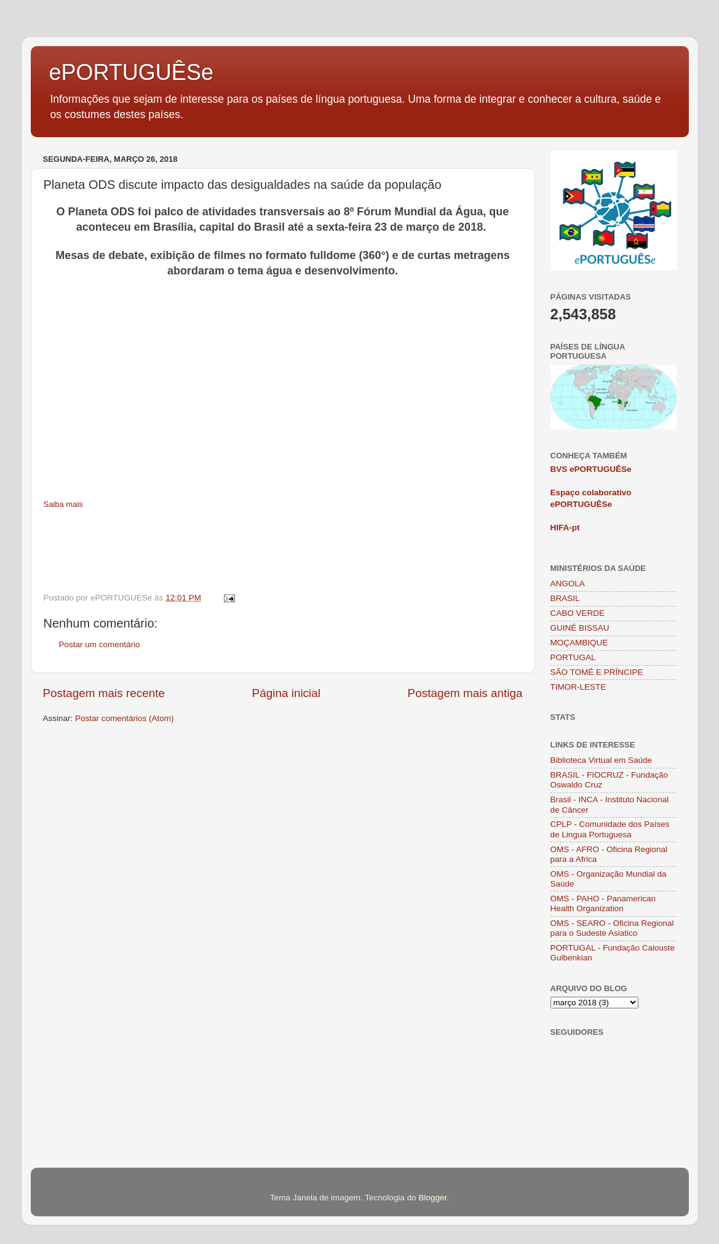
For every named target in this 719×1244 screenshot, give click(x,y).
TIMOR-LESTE (578, 687)
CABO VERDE (577, 613)
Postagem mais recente (104, 693)
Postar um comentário (99, 644)
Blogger (432, 1197)
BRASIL (565, 598)
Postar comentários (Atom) (124, 718)
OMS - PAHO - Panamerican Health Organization (603, 903)
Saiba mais (63, 504)
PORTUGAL (573, 657)
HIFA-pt (565, 527)
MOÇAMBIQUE (579, 642)
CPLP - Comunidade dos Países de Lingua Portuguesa (610, 829)
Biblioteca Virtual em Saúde (601, 760)
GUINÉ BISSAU (580, 627)
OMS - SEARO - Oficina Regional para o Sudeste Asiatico (612, 928)
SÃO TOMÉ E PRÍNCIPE (596, 672)
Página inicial (286, 693)
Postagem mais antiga (465, 693)
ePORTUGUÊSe (131, 72)
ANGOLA (567, 583)
